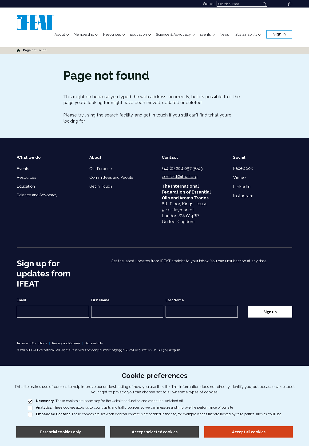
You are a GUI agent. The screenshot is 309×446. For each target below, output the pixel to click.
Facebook (243, 168)
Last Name (174, 300)
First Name (100, 300)
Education (26, 186)
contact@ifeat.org (180, 176)
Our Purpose (100, 168)
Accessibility (94, 343)
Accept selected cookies (155, 431)
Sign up (270, 311)
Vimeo (239, 177)
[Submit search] (264, 4)
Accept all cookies (248, 431)
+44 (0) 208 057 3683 (182, 168)
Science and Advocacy (37, 195)
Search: (208, 4)
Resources (26, 177)
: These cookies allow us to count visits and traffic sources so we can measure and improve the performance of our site (130, 407)
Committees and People (111, 177)
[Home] (18, 50)
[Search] (242, 4)
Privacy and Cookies (66, 343)
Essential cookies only (60, 431)
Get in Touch (100, 186)
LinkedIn (241, 186)
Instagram (243, 195)
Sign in (279, 34)
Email (21, 300)
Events (23, 168)
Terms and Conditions (32, 343)
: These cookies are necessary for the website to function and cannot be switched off (105, 401)
